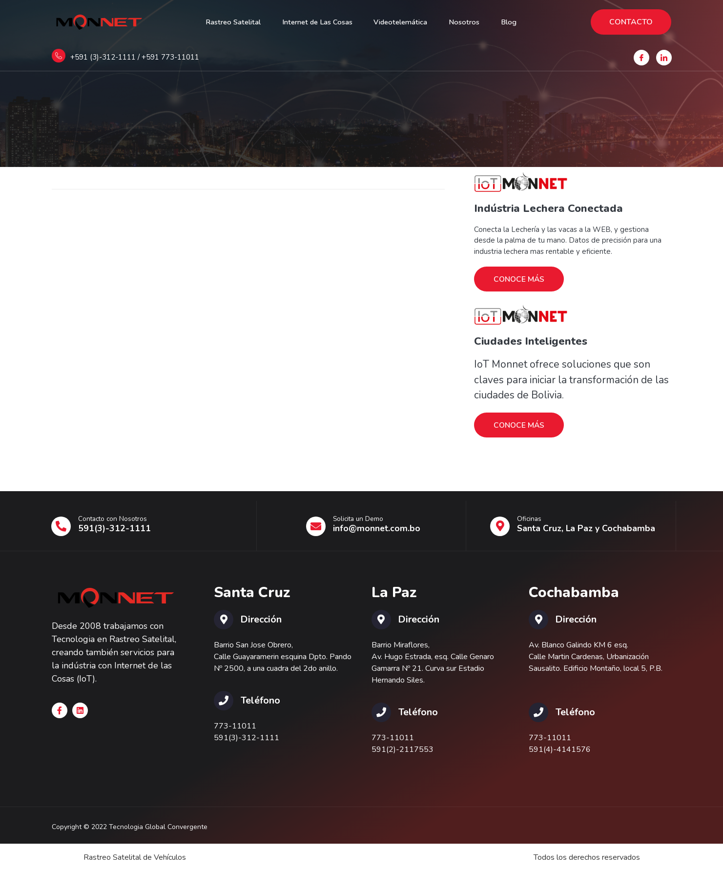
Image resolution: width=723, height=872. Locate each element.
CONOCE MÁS (520, 279)
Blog (522, 22)
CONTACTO (631, 22)
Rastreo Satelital (222, 22)
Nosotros (474, 22)
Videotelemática (405, 22)
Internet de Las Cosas (313, 22)
